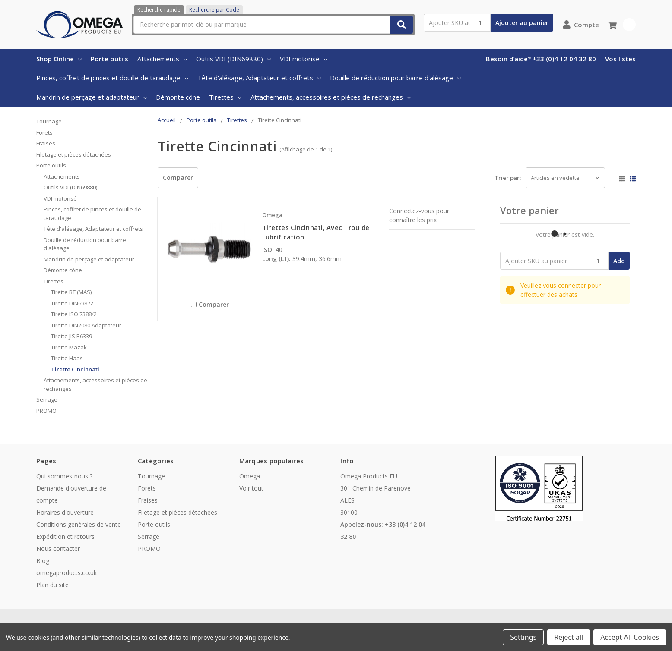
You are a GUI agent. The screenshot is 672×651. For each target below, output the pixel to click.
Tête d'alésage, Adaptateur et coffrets (259, 77)
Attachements (162, 58)
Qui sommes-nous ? (64, 476)
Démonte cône (178, 97)
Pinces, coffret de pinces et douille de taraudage (112, 77)
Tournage (49, 121)
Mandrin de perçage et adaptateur (91, 97)
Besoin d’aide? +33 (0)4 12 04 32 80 (541, 58)
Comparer (178, 177)
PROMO (46, 411)
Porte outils (109, 58)
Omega (249, 476)
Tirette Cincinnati (75, 369)
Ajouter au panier (521, 23)
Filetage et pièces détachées (73, 154)
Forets (44, 132)
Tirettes (225, 97)
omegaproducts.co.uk (66, 573)
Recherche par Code (214, 9)
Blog (42, 561)
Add (619, 261)
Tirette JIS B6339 (71, 336)
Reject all (568, 637)
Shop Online (59, 58)
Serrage (46, 399)
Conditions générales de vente (78, 524)
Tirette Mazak (69, 347)
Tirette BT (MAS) (71, 292)
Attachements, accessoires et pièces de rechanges (330, 97)
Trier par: (507, 178)
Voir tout (251, 488)
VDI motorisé (303, 58)
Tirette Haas (67, 358)
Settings (523, 637)
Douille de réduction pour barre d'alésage (395, 77)
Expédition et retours (65, 536)
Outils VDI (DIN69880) (233, 58)
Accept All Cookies (629, 637)
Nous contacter (58, 548)
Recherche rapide (159, 9)
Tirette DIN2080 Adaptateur (86, 325)
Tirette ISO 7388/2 (74, 314)
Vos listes (620, 58)
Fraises (45, 143)
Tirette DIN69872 (72, 303)
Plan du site (52, 585)
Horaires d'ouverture (65, 512)
